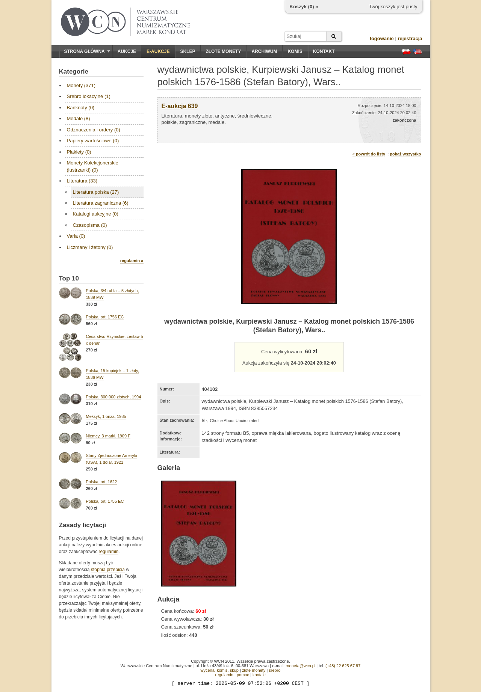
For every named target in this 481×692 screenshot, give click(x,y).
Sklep (187, 51)
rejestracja (410, 38)
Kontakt (324, 51)
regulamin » (132, 260)
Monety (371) (81, 85)
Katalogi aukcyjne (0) (95, 214)
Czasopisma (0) (90, 225)
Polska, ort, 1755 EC (105, 501)
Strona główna (87, 51)
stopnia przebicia (108, 569)
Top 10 (69, 278)
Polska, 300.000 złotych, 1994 (113, 397)
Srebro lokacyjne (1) (88, 96)
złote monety (253, 670)
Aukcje (127, 51)
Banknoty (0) (81, 107)
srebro (274, 670)
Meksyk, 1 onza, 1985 (106, 416)
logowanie (382, 38)
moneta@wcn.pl (300, 665)
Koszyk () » (304, 6)
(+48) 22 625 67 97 (342, 665)
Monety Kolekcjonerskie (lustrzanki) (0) (92, 166)
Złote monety (223, 51)
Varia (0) (76, 236)
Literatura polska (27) (96, 192)
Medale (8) (78, 118)
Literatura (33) (82, 181)
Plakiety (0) (79, 152)
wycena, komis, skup (219, 670)
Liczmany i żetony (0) (90, 247)
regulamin (109, 551)
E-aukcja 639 (180, 106)
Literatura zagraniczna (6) (101, 203)
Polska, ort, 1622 (101, 481)
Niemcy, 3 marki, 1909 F (108, 436)
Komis (294, 51)
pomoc (243, 674)
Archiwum (264, 51)
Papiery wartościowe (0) (93, 140)
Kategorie (73, 71)
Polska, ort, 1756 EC (105, 317)
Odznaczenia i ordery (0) (93, 130)
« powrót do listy (368, 154)
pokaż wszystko (405, 154)
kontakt (259, 674)
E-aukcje (158, 51)
